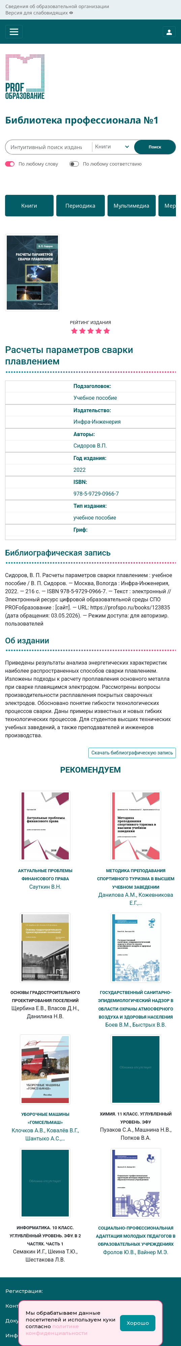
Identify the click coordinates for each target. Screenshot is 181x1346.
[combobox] (111, 147)
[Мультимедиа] (145, 205)
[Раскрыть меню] (14, 31)
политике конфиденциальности (57, 1329)
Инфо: (13, 1334)
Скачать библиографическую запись (132, 752)
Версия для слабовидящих (39, 12)
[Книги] (32, 205)
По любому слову (38, 164)
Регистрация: (24, 1289)
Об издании (27, 640)
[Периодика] (89, 205)
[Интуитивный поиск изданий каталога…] (48, 147)
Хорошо (138, 1323)
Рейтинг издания (90, 328)
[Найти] (155, 147)
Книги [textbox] (103, 146)
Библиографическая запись (58, 553)
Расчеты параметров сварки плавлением (69, 355)
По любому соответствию (112, 164)
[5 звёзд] (90, 331)
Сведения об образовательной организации (57, 6)
